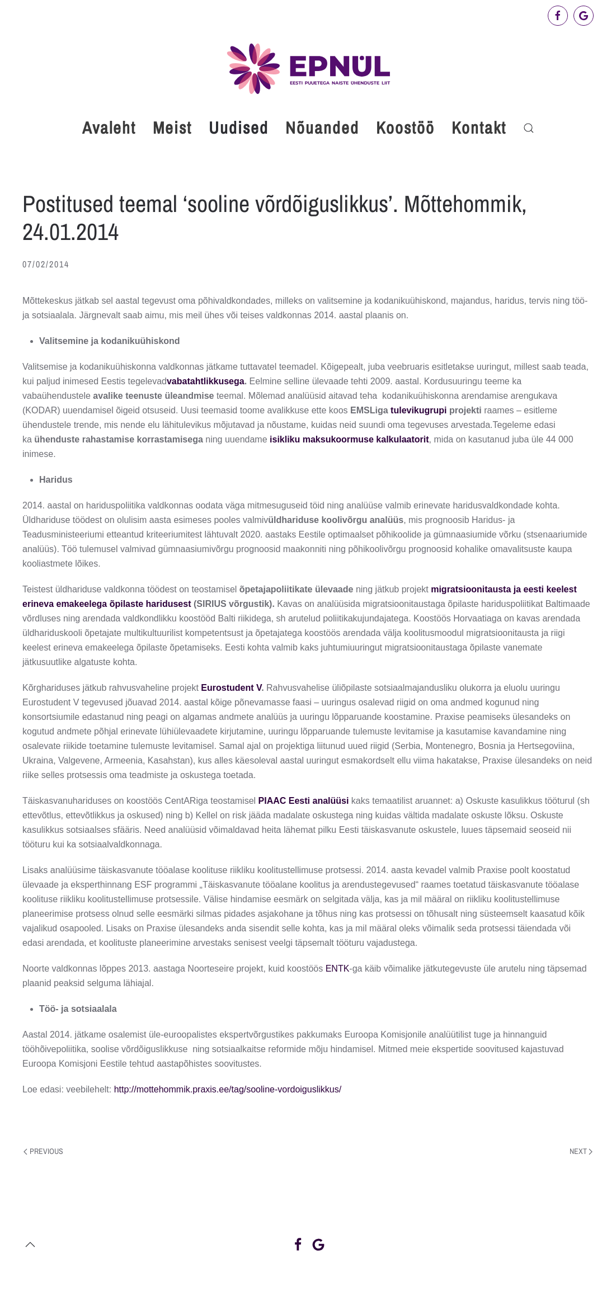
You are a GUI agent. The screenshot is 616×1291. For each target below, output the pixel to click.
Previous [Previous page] (43, 1151)
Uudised (239, 127)
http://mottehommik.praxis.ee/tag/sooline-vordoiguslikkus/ (227, 1089)
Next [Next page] (581, 1151)
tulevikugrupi (420, 410)
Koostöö (405, 127)
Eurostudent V (231, 687)
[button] (528, 128)
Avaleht (109, 127)
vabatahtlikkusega (205, 381)
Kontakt (479, 127)
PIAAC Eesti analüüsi (303, 800)
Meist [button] (172, 127)
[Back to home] (308, 69)
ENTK (338, 968)
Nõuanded (322, 127)
